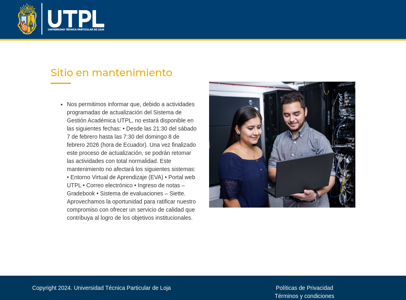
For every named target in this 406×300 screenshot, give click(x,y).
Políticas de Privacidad (304, 288)
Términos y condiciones (304, 296)
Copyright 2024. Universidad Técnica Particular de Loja (101, 288)
